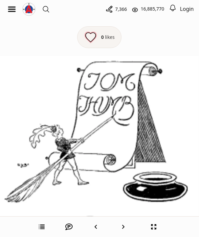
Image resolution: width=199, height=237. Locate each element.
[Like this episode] (99, 37)
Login (187, 9)
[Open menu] (11, 9)
